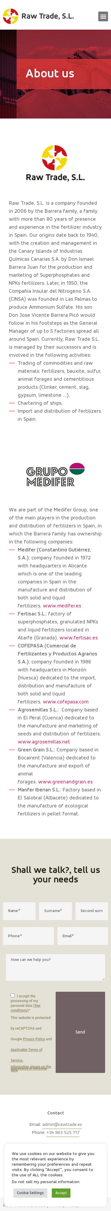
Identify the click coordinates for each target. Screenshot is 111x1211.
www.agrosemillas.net (44, 742)
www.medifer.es (62, 606)
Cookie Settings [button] (30, 1193)
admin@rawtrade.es (62, 1124)
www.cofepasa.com (66, 702)
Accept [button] (61, 1193)
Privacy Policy (34, 1039)
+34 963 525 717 (63, 1132)
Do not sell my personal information (45, 1182)
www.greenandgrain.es (65, 782)
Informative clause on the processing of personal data (31, 1068)
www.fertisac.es (78, 638)
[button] (103, 16)
